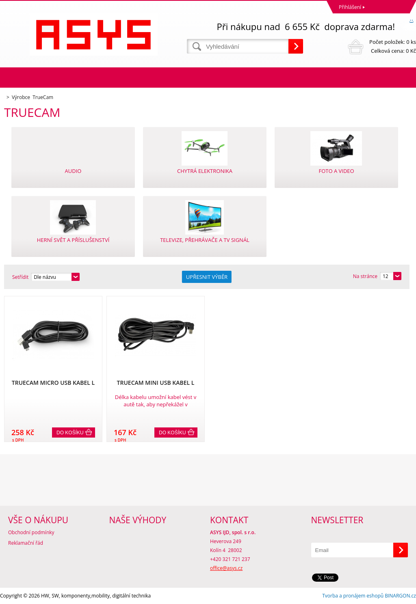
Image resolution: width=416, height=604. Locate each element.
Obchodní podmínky (31, 532)
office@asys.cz (226, 568)
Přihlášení (350, 7)
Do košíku (70, 433)
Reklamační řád (25, 542)
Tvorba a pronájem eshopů (353, 595)
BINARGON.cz (400, 595)
